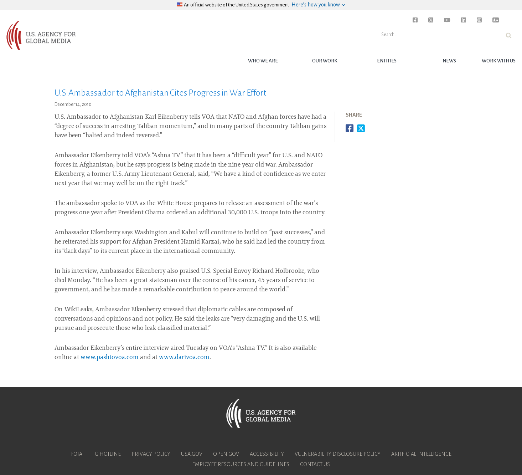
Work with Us (499, 60)
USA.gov (191, 454)
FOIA (76, 454)
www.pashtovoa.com (110, 357)
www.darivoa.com (184, 357)
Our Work (324, 60)
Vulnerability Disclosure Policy (338, 454)
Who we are (263, 60)
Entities (387, 60)
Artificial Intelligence (421, 454)
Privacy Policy (150, 454)
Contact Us (315, 464)
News (449, 60)
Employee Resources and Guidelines (240, 464)
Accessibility (267, 454)
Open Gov (226, 454)
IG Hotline (107, 454)
